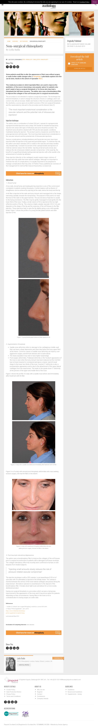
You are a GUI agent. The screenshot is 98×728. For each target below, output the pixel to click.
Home (8, 41)
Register (39, 692)
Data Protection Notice (13, 692)
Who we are (41, 690)
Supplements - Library (75, 694)
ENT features (24, 41)
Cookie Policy (10, 690)
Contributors (41, 696)
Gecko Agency (63, 724)
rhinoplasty (36, 76)
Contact (39, 694)
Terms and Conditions (13, 696)
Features (15, 41)
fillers (40, 79)
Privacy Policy (10, 694)
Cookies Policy (84, 2)
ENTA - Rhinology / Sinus (29, 59)
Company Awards (42, 698)
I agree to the (78, 63)
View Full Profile (25, 665)
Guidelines (71, 690)
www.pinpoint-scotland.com (72, 680)
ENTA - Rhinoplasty (42, 59)
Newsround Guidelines (75, 692)
